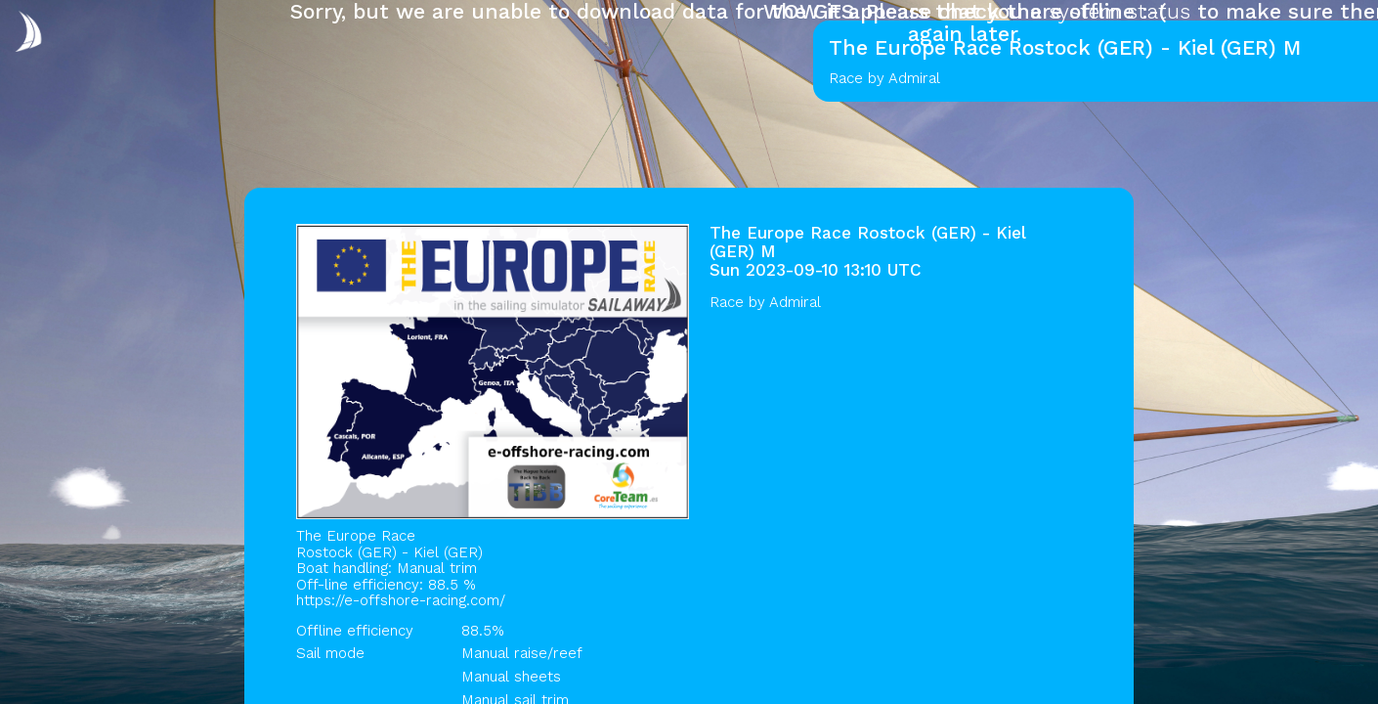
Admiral (795, 302)
